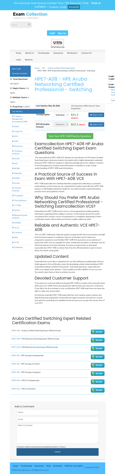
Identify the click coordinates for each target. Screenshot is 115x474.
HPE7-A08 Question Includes (19, 71)
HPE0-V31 (15, 389)
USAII (15, 126)
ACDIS (16, 210)
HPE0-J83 (15, 372)
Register (29, 59)
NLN (15, 237)
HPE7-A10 (15, 347)
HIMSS (16, 178)
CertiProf (17, 232)
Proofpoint (17, 195)
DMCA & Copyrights (74, 466)
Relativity (17, 173)
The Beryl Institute (17, 152)
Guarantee (58, 53)
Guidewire (17, 247)
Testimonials (43, 53)
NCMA (16, 168)
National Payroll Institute (19, 216)
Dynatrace (17, 146)
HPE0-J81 (15, 355)
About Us (29, 53)
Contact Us (86, 53)
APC (15, 163)
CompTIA (17, 131)
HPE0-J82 (15, 364)
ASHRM (16, 223)
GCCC (16, 227)
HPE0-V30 (15, 380)
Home (18, 53)
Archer (16, 183)
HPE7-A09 (15, 339)
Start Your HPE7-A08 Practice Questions (70, 136)
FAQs (48, 466)
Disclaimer (58, 466)
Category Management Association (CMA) (19, 119)
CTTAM (16, 205)
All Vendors (72, 53)
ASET (15, 141)
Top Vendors (17, 111)
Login (18, 59)
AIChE (16, 158)
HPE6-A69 (15, 330)
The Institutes (19, 200)
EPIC (15, 136)
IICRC (15, 242)
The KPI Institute (16, 189)
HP (43, 68)
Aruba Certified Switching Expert (61, 68)
